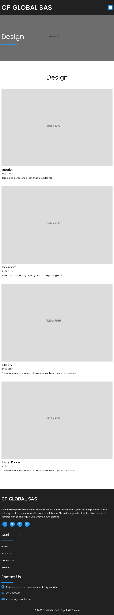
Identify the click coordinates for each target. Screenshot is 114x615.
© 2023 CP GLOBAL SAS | (48, 610)
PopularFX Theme (70, 610)
